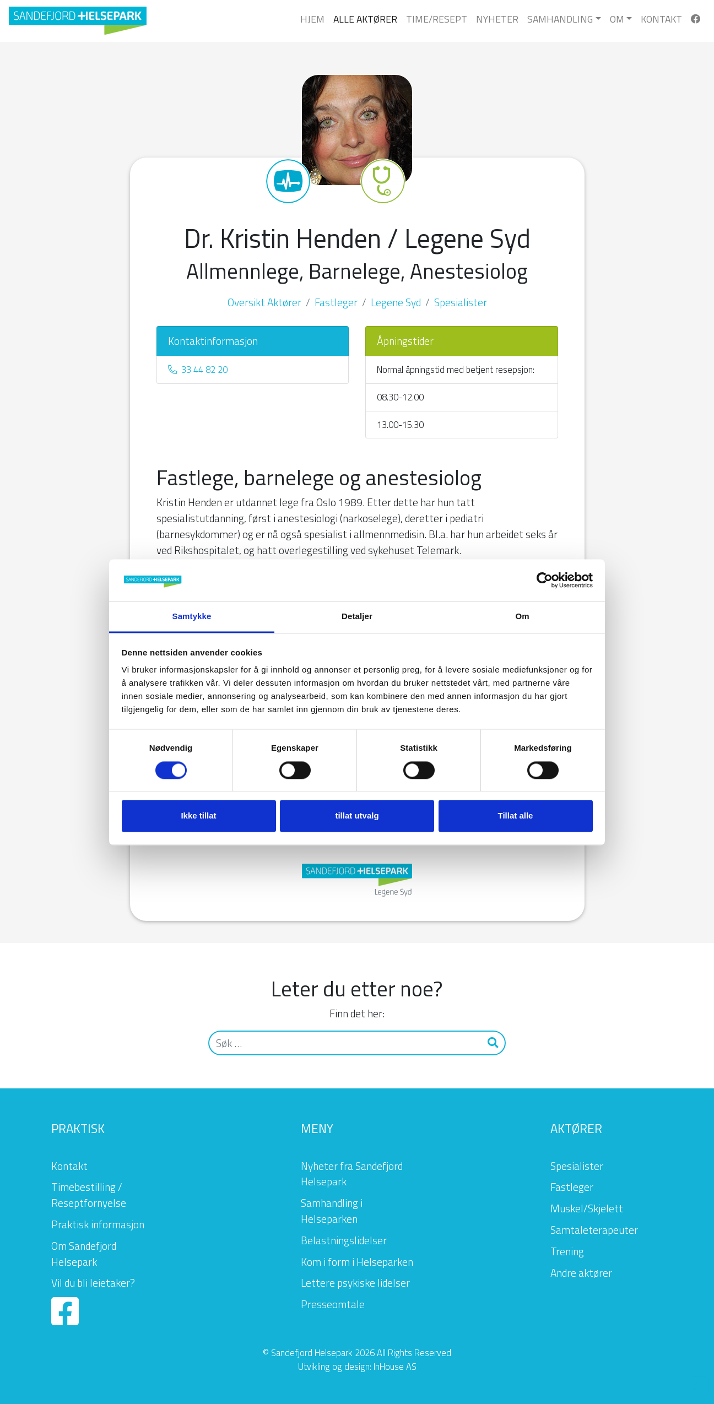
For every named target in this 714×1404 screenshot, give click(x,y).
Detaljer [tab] (357, 616)
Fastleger (336, 302)
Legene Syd (396, 302)
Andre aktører (581, 1273)
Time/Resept (436, 19)
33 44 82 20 (198, 369)
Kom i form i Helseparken (357, 1262)
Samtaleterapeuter (594, 1230)
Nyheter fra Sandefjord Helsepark (352, 1174)
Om (617, 19)
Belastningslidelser (344, 1240)
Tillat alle (515, 816)
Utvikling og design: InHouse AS (357, 1366)
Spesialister (460, 302)
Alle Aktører (365, 19)
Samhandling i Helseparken (332, 1211)
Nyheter (497, 19)
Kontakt (661, 19)
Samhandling (560, 19)
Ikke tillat (198, 816)
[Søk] (345, 1043)
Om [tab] (522, 616)
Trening (567, 1251)
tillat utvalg (356, 816)
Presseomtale (333, 1304)
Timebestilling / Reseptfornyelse (88, 1195)
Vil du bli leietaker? (93, 1283)
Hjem (312, 19)
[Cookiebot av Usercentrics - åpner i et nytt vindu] (544, 580)
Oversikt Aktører (264, 302)
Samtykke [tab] (192, 616)
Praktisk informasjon (97, 1224)
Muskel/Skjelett (586, 1208)
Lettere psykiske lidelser (355, 1283)
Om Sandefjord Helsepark (83, 1254)
